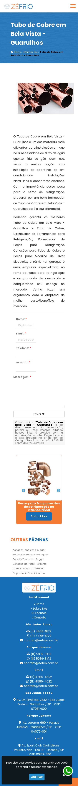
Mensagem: (22, 377)
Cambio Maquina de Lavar (28, 568)
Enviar (39, 414)
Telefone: (23, 348)
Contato (40, 617)
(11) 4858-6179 (40, 631)
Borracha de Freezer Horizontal (30, 563)
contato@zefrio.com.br (41, 640)
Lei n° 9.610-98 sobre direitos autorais (39, 442)
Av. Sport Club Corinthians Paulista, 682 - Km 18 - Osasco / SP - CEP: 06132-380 (39, 750)
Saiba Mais (39, 516)
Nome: (21, 319)
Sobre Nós (40, 608)
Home (40, 604)
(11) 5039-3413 (41, 654)
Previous (23, 491)
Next (58, 491)
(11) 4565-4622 (41, 677)
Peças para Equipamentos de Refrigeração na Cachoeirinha (39, 506)
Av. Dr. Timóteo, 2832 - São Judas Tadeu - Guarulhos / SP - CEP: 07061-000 (40, 704)
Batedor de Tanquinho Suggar (30, 554)
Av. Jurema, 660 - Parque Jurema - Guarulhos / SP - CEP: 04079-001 (39, 727)
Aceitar (37, 777)
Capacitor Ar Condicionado (29, 573)
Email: (21, 333)
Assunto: (23, 362)
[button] (73, 6)
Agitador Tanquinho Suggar (29, 550)
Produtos (40, 613)
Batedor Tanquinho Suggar (28, 559)
